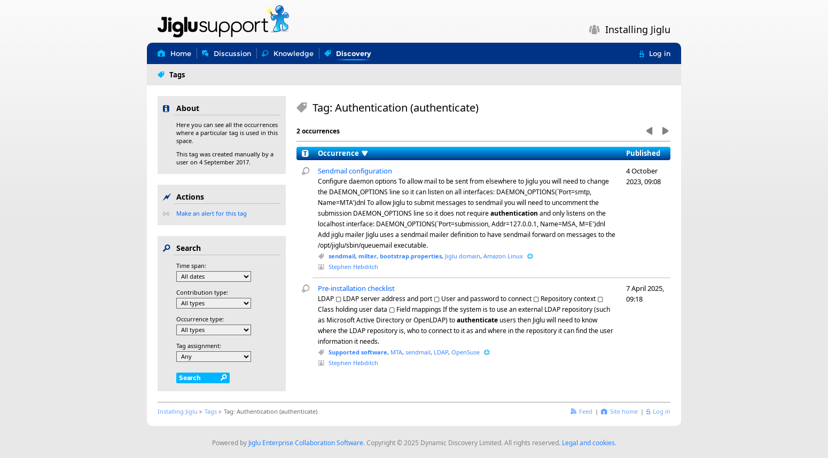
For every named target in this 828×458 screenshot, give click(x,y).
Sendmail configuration (355, 171)
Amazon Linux (503, 256)
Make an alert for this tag (211, 213)
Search (190, 378)
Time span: (191, 266)
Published (643, 153)
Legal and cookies (588, 442)
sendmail (342, 256)
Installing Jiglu (178, 411)
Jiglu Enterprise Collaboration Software (305, 442)
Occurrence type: (200, 319)
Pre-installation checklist (356, 288)
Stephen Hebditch (353, 267)
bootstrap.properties (411, 256)
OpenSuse (465, 352)
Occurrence (338, 153)
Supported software (358, 352)
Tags (211, 411)
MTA (396, 352)
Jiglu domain (462, 256)
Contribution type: (202, 292)
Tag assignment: (198, 346)
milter (367, 256)
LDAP (441, 352)
